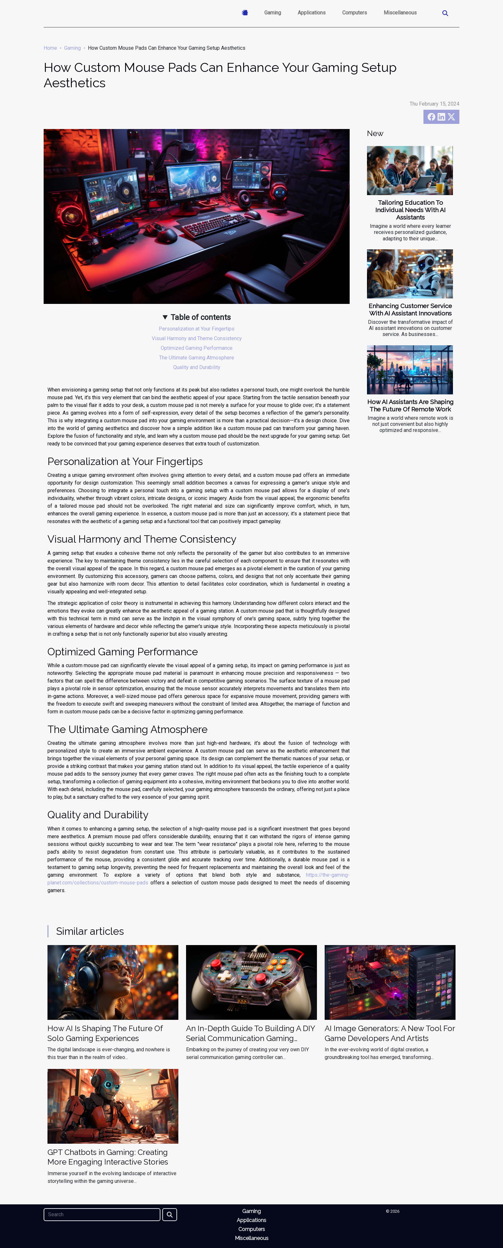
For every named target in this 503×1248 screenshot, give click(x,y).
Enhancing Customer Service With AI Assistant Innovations (410, 309)
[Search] (102, 1214)
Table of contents (201, 317)
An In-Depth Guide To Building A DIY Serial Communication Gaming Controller (250, 1038)
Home (50, 48)
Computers (354, 13)
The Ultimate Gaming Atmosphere (196, 358)
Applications (312, 13)
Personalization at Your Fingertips (196, 329)
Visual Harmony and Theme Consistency (197, 338)
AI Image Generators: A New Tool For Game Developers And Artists (390, 1033)
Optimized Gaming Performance (197, 348)
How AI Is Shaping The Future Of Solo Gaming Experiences (105, 1033)
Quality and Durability (196, 367)
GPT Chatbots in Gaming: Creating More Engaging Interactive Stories (107, 1157)
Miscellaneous (400, 13)
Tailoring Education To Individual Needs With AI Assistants (410, 210)
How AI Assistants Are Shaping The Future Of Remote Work (410, 405)
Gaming (272, 13)
